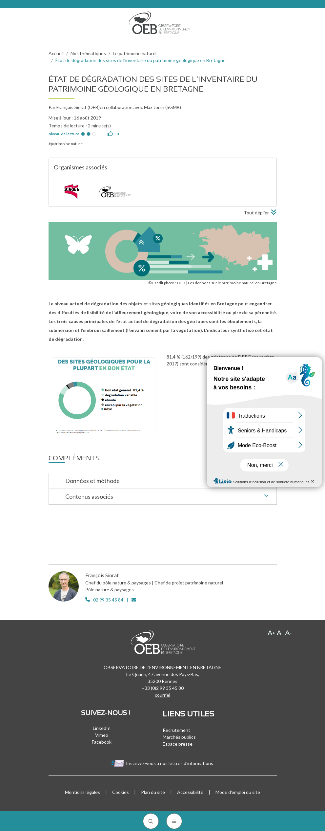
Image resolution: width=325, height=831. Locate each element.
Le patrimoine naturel (134, 53)
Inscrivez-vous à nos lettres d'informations (162, 763)
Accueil (56, 53)
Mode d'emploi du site (237, 792)
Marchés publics (179, 737)
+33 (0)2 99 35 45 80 (163, 688)
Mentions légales (82, 792)
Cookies (120, 792)
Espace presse (178, 744)
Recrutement (176, 730)
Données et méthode (168, 481)
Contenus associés (168, 497)
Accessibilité (190, 792)
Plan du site (153, 792)
